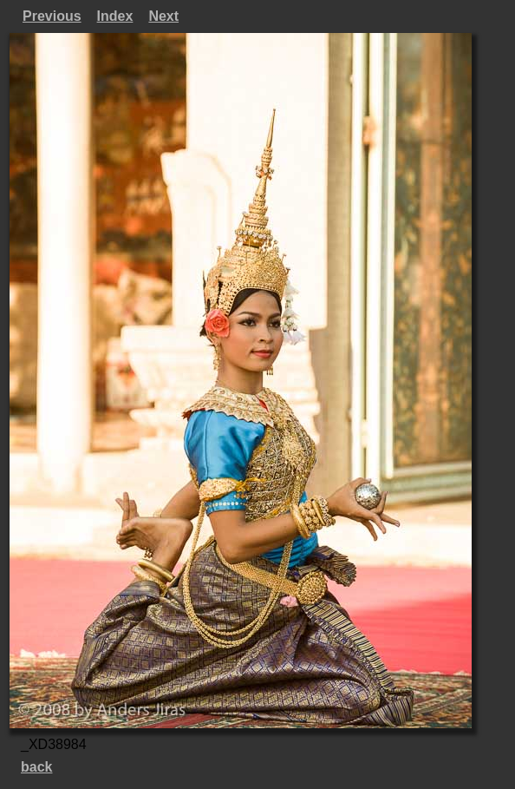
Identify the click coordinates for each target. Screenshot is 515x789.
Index (115, 16)
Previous (52, 16)
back (36, 766)
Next (163, 16)
